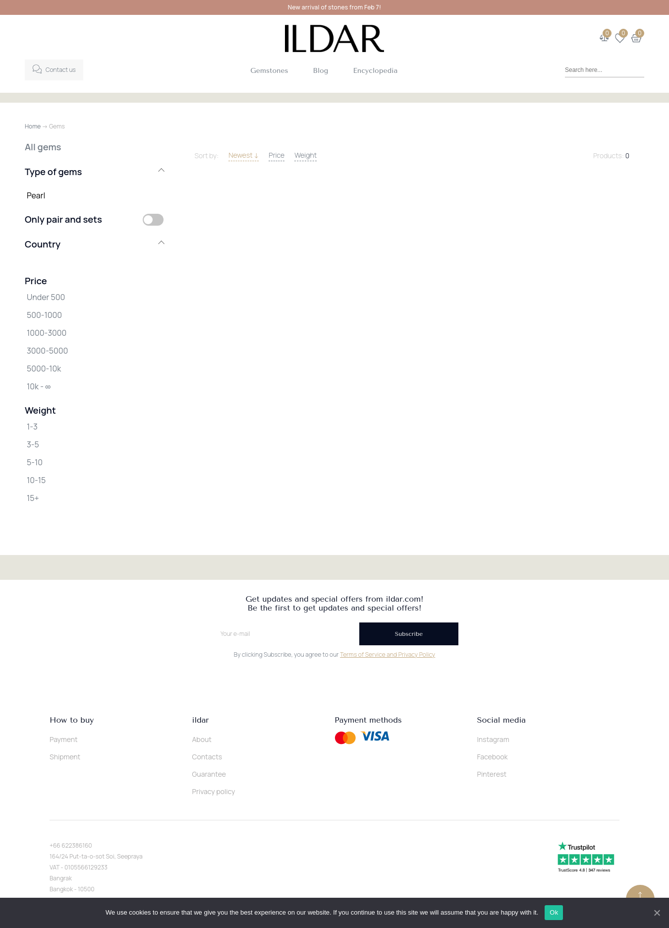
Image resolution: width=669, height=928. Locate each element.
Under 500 (46, 297)
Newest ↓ (243, 155)
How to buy (72, 720)
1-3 (32, 426)
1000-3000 (46, 332)
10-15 (36, 480)
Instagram (493, 739)
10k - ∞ (39, 386)
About (202, 739)
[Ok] (657, 913)
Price (276, 155)
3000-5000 (47, 350)
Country (94, 244)
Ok (554, 912)
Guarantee (209, 774)
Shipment (65, 756)
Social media (501, 720)
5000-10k (44, 368)
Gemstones (269, 70)
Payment (64, 739)
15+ (33, 498)
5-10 (35, 462)
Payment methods (368, 720)
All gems (43, 146)
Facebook (492, 756)
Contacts (207, 756)
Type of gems (94, 171)
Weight (305, 155)
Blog (321, 70)
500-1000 (44, 314)
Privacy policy (213, 791)
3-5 (33, 444)
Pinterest (492, 774)
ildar (200, 720)
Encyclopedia (375, 70)
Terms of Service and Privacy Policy (387, 654)
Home (33, 126)
